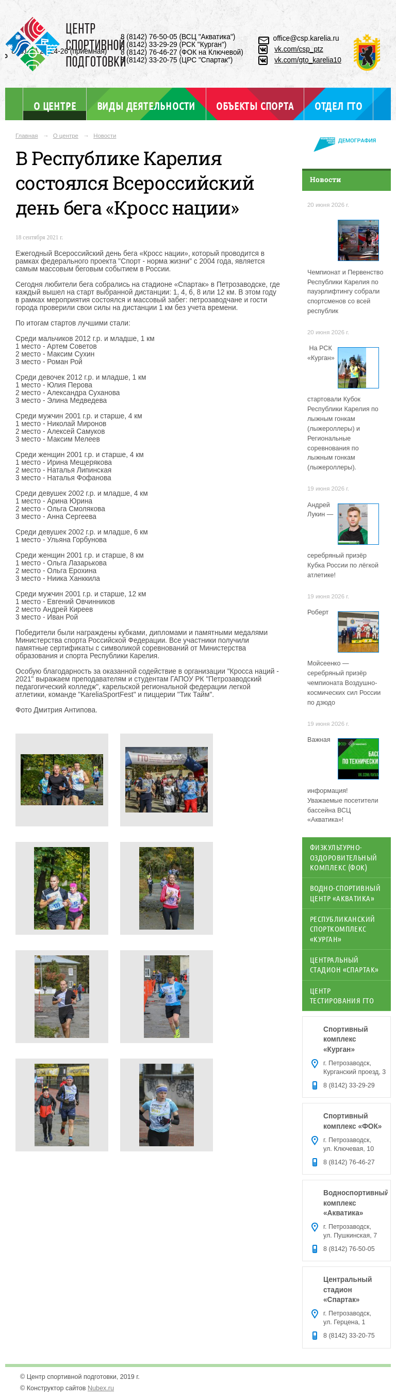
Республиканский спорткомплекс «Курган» (342, 929)
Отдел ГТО (338, 106)
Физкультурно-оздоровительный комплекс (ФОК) (343, 857)
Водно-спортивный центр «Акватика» (345, 892)
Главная (26, 136)
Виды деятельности (146, 106)
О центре (55, 105)
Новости (104, 136)
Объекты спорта (254, 106)
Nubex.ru (101, 1388)
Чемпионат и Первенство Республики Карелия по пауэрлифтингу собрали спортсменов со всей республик (345, 292)
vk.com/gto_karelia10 (307, 60)
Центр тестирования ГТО (342, 995)
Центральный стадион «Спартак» (344, 964)
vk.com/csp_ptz (298, 49)
